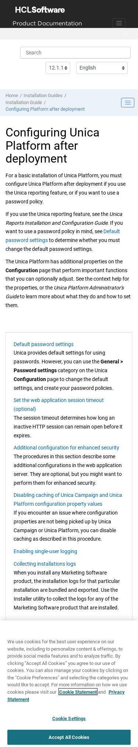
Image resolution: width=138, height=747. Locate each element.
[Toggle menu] (125, 34)
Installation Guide (24, 102)
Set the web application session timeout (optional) (59, 404)
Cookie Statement (78, 694)
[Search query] (75, 52)
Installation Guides (43, 95)
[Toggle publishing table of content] (127, 102)
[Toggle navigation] (118, 23)
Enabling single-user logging (45, 551)
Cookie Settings (69, 720)
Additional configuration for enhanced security (66, 448)
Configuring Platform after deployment (45, 109)
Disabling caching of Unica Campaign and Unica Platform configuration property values (68, 499)
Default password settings (44, 344)
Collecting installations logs (45, 564)
